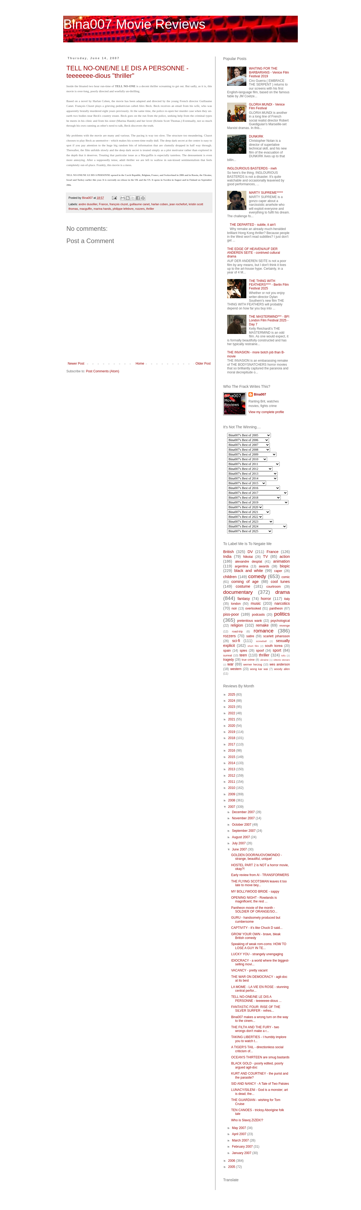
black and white (248, 570)
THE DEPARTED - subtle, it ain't (253, 225)
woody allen (282, 669)
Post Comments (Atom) (102, 371)
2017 (232, 744)
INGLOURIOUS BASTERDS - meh (252, 168)
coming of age (245, 581)
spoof (260, 650)
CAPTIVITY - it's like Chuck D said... (257, 928)
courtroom (273, 586)
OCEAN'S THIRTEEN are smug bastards (260, 1057)
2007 (232, 807)
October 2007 (242, 824)
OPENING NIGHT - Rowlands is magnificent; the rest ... (254, 899)
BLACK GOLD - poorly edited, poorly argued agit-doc (257, 1065)
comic (286, 577)
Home (140, 363)
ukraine (264, 659)
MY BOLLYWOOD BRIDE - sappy (255, 891)
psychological (280, 621)
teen (243, 655)
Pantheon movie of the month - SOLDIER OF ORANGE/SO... (254, 909)
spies (243, 650)
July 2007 (239, 843)
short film (253, 645)
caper (278, 571)
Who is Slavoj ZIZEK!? (247, 1120)
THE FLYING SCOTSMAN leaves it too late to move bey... (259, 883)
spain (227, 650)
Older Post (203, 363)
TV (265, 556)
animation (281, 561)
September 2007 (244, 831)
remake (262, 625)
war (230, 664)
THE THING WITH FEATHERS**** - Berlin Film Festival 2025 (269, 285)
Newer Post (76, 363)
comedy (257, 576)
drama (282, 592)
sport (277, 650)
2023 (232, 707)
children (229, 577)
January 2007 (242, 1153)
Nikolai (248, 557)
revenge (284, 625)
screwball (261, 641)
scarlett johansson (276, 636)
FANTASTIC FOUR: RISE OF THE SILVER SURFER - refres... (255, 1009)
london (236, 604)
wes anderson (280, 664)
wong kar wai (259, 669)
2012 (232, 775)
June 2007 (240, 849)
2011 (232, 782)
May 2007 (239, 1128)
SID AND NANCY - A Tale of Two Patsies (260, 1084)
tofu (283, 655)
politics (282, 614)
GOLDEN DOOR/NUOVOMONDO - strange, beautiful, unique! (256, 857)
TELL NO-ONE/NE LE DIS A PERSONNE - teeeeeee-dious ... (256, 998)
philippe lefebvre (123, 208)
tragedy (228, 660)
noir (234, 608)
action (285, 556)
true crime (248, 659)
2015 (232, 757)
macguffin (85, 208)
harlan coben (159, 204)
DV (250, 552)
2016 (232, 750)
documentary (238, 592)
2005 (232, 1167)
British (228, 552)
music (256, 603)
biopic (285, 566)
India (227, 556)
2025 (232, 694)
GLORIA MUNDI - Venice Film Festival (267, 106)
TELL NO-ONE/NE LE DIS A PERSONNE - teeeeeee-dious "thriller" (127, 71)
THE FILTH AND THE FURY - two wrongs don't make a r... (255, 1029)
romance (264, 631)
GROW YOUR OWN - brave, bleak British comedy (255, 936)
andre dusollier (88, 204)
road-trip (237, 631)
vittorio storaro (282, 659)
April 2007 (239, 1134)
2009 (232, 794)
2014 (232, 763)
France (103, 204)
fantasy (244, 598)
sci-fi (236, 641)
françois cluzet (119, 204)
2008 (232, 800)
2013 (232, 769)
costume (243, 586)
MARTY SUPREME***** (266, 193)
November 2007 (244, 818)
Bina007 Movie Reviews (134, 24)
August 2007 (241, 837)
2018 (232, 738)
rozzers (140, 208)
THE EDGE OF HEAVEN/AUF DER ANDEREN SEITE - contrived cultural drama (253, 253)
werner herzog (252, 664)
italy (287, 599)
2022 (232, 713)
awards (264, 566)
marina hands (102, 208)
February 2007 (243, 1146)
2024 (232, 701)
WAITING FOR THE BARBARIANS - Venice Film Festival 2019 (269, 72)
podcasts (258, 614)
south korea (274, 646)
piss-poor (231, 614)
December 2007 (244, 812)
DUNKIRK (256, 136)
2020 (232, 726)
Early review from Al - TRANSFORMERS (260, 875)
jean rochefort (178, 204)
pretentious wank (249, 621)
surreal (227, 655)
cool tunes (280, 581)
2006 (232, 1161)
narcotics (282, 603)
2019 (232, 732)
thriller (150, 208)
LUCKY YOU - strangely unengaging (257, 954)
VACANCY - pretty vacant (249, 970)
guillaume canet (140, 204)
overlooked (253, 608)
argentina (241, 566)
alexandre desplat (248, 561)
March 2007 (241, 1140)
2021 (232, 719)
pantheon (276, 608)
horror (266, 598)
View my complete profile (266, 412)
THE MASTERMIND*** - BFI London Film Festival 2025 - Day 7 (269, 320)
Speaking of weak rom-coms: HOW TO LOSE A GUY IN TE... (258, 946)
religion (237, 625)
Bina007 (260, 394)
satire (250, 636)
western (236, 669)
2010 (232, 788)
